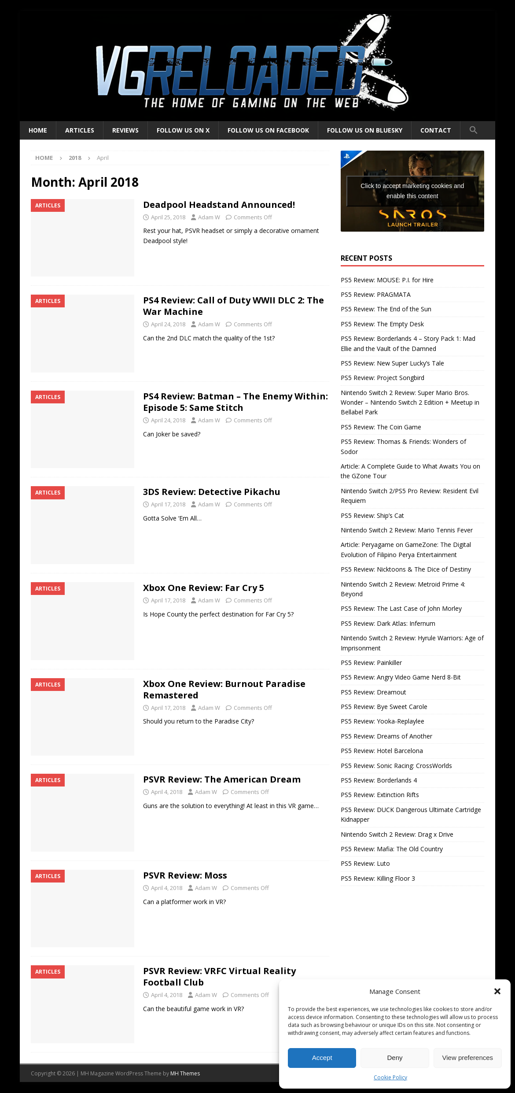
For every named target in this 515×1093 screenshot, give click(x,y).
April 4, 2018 (166, 792)
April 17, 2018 (168, 504)
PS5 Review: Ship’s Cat (372, 515)
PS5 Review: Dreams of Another (386, 736)
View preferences (467, 1057)
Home (38, 130)
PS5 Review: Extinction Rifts (380, 794)
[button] (497, 991)
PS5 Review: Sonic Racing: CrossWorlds (396, 765)
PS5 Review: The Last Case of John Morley (401, 608)
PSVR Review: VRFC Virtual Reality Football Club (219, 976)
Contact (435, 130)
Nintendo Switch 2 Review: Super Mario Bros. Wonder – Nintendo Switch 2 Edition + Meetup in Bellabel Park (410, 402)
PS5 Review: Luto (365, 863)
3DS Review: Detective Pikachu (211, 492)
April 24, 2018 (168, 324)
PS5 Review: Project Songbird (382, 377)
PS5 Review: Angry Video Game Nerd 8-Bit (401, 677)
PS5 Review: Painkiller (371, 662)
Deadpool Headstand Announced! (219, 204)
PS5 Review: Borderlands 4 (379, 780)
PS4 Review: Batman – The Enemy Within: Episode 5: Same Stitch (235, 402)
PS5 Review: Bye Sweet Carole (384, 706)
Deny (394, 1057)
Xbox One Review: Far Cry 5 (203, 588)
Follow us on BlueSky (364, 130)
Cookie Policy (390, 1077)
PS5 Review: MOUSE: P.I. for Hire (387, 280)
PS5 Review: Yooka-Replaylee (382, 721)
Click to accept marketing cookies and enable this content (412, 190)
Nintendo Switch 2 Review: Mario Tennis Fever (407, 530)
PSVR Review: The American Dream (222, 779)
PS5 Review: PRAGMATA (376, 294)
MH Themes (185, 1073)
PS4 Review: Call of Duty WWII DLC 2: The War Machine (233, 306)
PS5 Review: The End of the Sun (386, 309)
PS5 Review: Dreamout (373, 692)
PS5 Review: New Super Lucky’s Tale (392, 363)
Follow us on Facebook (268, 130)
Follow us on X (183, 130)
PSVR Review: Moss (185, 875)
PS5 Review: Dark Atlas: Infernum (388, 623)
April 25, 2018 (168, 217)
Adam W (209, 217)
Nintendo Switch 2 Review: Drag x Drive (397, 834)
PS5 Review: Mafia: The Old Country (392, 849)
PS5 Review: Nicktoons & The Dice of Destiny (406, 569)
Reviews (125, 130)
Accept (322, 1057)
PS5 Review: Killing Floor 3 (378, 878)
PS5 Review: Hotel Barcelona (382, 750)
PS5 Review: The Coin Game (381, 427)
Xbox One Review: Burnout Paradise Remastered (224, 689)
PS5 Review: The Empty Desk (382, 324)
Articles (79, 130)
